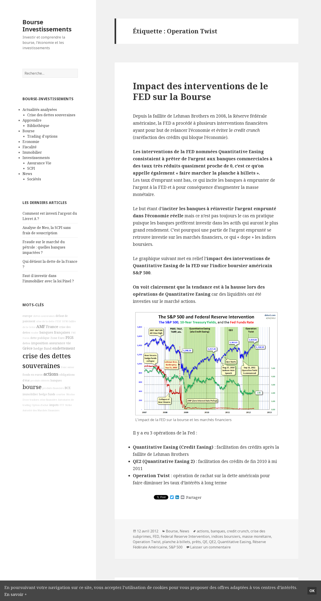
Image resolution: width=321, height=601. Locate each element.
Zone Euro (57, 338)
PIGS (70, 337)
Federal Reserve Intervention (185, 536)
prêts (196, 541)
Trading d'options (42, 136)
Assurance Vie (39, 163)
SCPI (31, 168)
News (27, 173)
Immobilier (32, 152)
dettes (26, 343)
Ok (312, 590)
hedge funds (47, 394)
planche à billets (176, 541)
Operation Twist (146, 541)
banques (56, 380)
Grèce (28, 348)
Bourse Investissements (47, 25)
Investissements (36, 157)
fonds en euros (33, 375)
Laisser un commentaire (210, 547)
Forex (26, 338)
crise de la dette (45, 321)
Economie (31, 141)
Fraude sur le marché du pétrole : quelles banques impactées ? (44, 247)
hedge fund (42, 348)
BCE (68, 388)
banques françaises (54, 332)
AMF (40, 326)
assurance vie (60, 343)
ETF (62, 405)
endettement (63, 348)
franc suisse (67, 367)
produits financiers (53, 388)
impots (54, 405)
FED (156, 536)
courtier (60, 394)
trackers (34, 399)
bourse (32, 387)
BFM (65, 321)
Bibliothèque (38, 125)
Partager (194, 497)
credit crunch (238, 531)
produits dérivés (40, 380)
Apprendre (32, 120)
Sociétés (34, 179)
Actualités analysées (40, 109)
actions (50, 374)
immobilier (30, 394)
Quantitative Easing (234, 541)
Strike (68, 405)
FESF (58, 321)
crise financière (48, 399)
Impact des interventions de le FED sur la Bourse (200, 91)
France (52, 326)
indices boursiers (225, 536)
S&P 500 (176, 547)
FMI (73, 332)
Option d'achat (40, 405)
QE (205, 541)
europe (27, 316)
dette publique (39, 338)
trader (35, 332)
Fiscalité (30, 147)
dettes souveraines (44, 316)
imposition (39, 343)
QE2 (212, 541)
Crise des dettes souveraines (51, 114)
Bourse (29, 130)
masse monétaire (256, 536)
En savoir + (15, 594)
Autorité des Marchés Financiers (41, 410)
